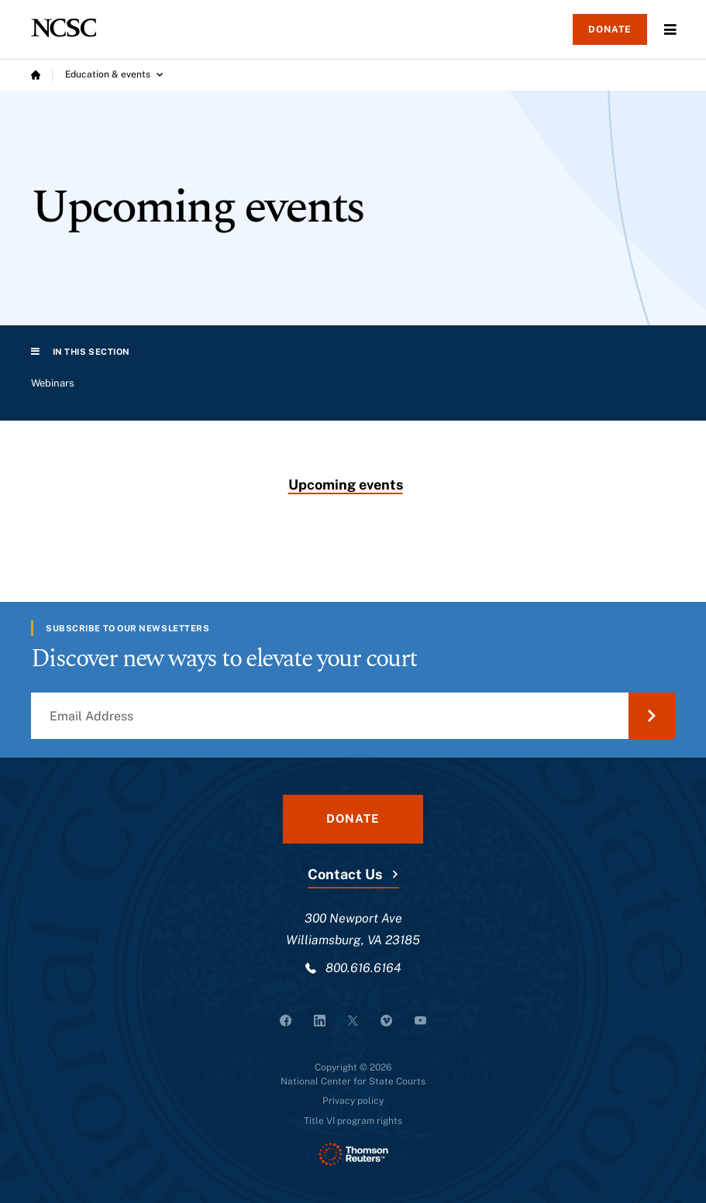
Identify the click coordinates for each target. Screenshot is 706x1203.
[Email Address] (353, 716)
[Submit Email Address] (652, 716)
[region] (353, 390)
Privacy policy (353, 1100)
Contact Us (345, 874)
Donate (610, 29)
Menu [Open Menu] (670, 29)
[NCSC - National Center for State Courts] (63, 28)
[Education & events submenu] (114, 75)
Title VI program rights (353, 1120)
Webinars (52, 383)
